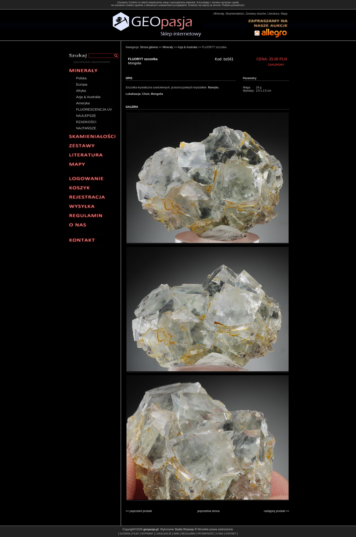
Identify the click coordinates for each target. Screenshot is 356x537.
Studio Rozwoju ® (186, 529)
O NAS (219, 533)
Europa (81, 84)
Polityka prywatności (233, 5)
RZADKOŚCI (86, 122)
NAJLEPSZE (86, 116)
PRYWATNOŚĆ (205, 533)
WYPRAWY (148, 533)
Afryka (81, 91)
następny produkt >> (276, 511)
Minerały (168, 47)
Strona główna (149, 47)
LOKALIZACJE (163, 533)
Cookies (133, 2)
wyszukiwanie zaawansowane (91, 62)
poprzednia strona (208, 511)
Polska (81, 78)
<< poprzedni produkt (139, 511)
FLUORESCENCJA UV (94, 109)
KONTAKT (230, 533)
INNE (176, 533)
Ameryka (83, 103)
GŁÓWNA (125, 533)
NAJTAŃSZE (86, 128)
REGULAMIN (188, 533)
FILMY (135, 533)
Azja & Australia (88, 97)
